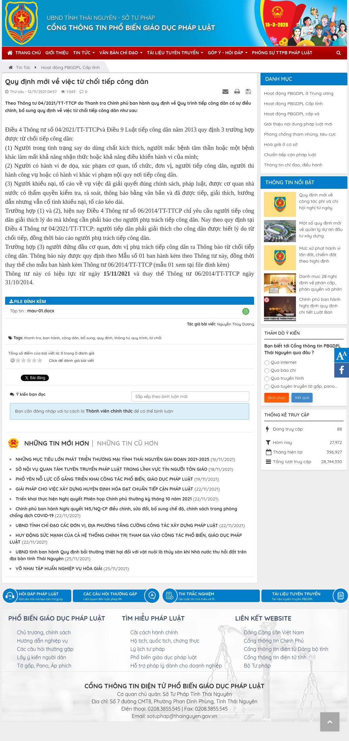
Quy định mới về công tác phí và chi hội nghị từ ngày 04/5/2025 (318, 201)
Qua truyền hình (284, 378)
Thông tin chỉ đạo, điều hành (293, 165)
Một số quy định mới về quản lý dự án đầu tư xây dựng (321, 229)
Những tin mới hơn (56, 443)
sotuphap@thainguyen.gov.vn (182, 716)
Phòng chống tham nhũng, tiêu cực (300, 134)
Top (329, 721)
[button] (245, 311)
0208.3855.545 (164, 709)
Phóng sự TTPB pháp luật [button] (282, 53)
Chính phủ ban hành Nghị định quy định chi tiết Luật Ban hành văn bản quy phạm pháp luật (320, 305)
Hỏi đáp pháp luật (45, 596)
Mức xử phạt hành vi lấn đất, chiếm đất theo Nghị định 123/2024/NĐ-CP (319, 254)
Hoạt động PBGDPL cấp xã (291, 114)
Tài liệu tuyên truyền (307, 596)
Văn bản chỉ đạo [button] (121, 54)
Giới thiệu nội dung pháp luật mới (298, 124)
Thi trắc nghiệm (219, 596)
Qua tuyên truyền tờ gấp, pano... (300, 386)
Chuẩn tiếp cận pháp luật (290, 154)
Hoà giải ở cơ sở (281, 144)
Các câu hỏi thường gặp (118, 596)
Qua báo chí (280, 370)
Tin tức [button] (84, 54)
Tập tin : (32, 311)
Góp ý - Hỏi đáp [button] (227, 54)
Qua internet (280, 362)
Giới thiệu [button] (57, 53)
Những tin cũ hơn (127, 443)
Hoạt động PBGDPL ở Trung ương (298, 93)
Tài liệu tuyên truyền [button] (175, 54)
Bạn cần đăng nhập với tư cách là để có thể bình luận (94, 411)
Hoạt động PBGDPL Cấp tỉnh (293, 103)
